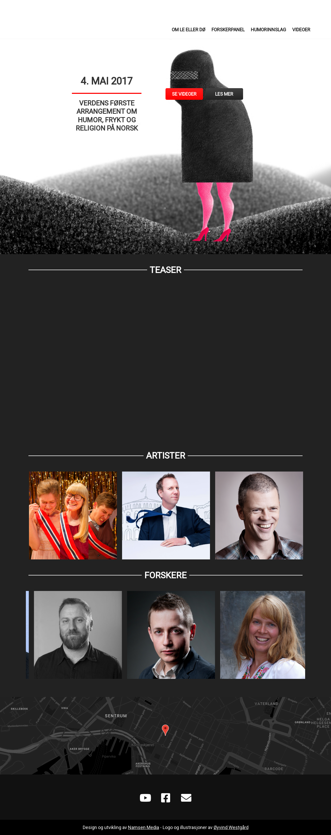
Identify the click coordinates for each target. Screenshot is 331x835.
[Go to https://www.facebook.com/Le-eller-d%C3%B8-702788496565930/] (165, 798)
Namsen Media (143, 827)
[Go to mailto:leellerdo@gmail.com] (186, 798)
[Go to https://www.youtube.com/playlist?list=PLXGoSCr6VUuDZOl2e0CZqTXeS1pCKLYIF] (145, 798)
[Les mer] (224, 94)
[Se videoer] (184, 94)
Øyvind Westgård (231, 827)
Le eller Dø (52, 19)
